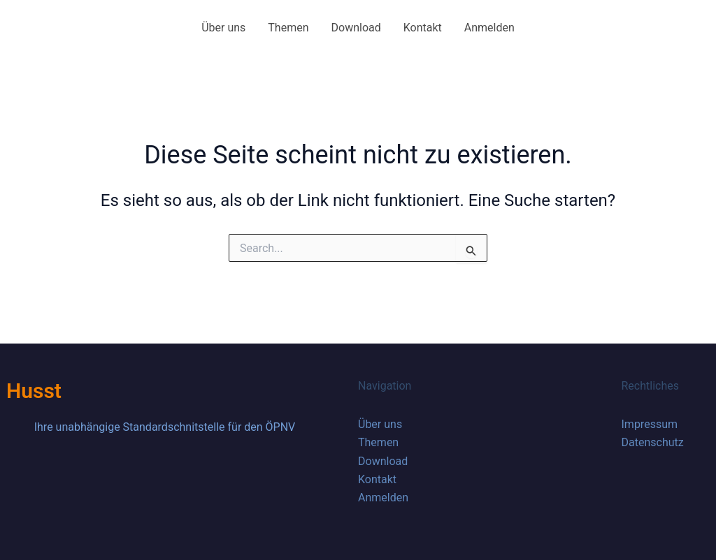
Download (356, 27)
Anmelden (489, 27)
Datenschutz (653, 442)
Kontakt (422, 27)
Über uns (223, 27)
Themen (288, 27)
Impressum (650, 424)
